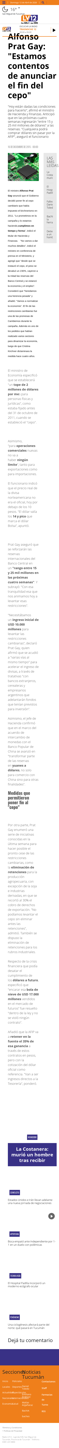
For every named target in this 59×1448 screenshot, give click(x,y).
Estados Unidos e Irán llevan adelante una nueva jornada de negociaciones (30, 1201)
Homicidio (32, 1137)
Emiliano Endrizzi (26, 1395)
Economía (7, 1403)
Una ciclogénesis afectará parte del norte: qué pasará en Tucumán (28, 1326)
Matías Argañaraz (27, 1403)
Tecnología (15, 1276)
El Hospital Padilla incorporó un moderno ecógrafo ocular (26, 1284)
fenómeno (14, 1317)
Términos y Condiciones (12, 1427)
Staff (44, 1388)
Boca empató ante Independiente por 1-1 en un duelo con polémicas (32, 1243)
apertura (14, 1234)
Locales (6, 1386)
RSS (44, 1411)
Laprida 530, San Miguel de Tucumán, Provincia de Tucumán (19, 1438)
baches (26, 1416)
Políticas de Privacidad (13, 1431)
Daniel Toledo (25, 1387)
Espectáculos (19, 1392)
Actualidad (8, 1392)
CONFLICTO (14, 1192)
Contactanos (48, 1381)
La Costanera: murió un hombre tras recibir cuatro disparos (32, 1157)
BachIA (25, 1410)
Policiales (17, 1381)
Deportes (17, 1386)
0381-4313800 (8, 1442)
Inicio (5, 1381)
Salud (15, 1403)
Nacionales (8, 1398)
